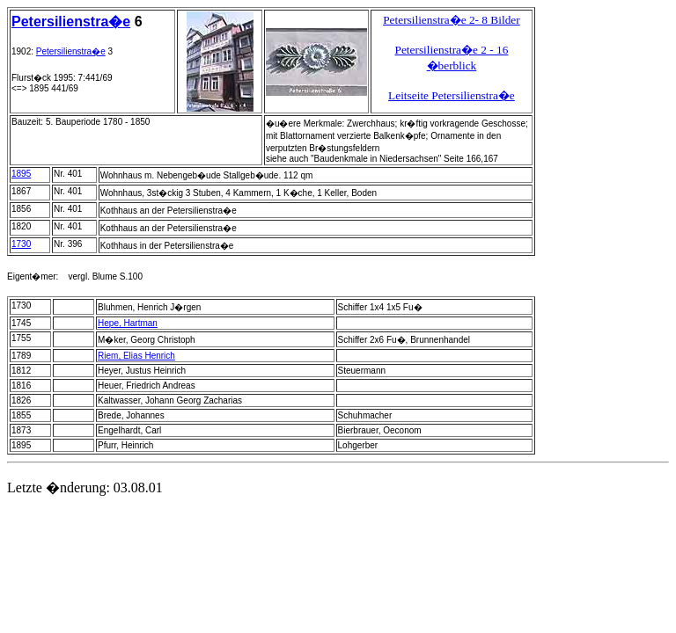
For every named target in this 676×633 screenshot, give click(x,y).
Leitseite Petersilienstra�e (451, 95)
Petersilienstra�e (70, 21)
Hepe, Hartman (128, 323)
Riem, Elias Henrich (136, 355)
